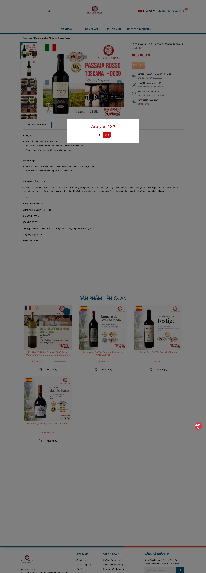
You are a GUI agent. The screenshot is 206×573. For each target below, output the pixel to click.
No (98, 135)
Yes (107, 135)
